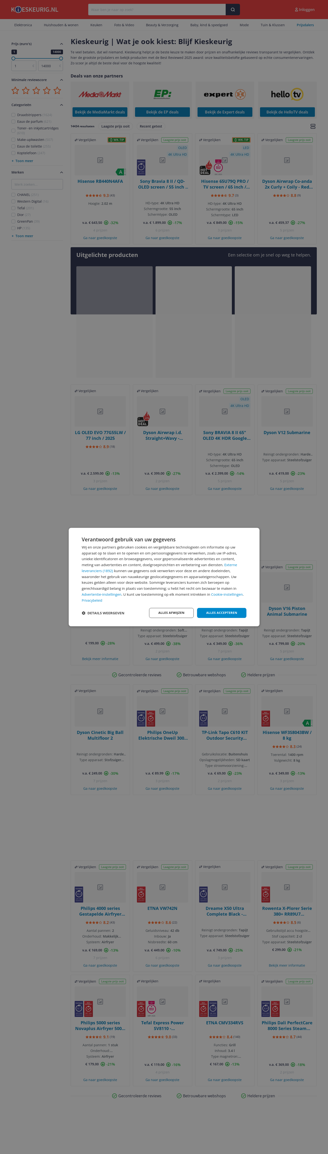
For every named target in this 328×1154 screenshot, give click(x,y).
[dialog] (164, 577)
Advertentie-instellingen (101, 594)
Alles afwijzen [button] (168, 612)
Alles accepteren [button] (220, 612)
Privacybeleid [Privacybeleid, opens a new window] (93, 599)
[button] (103, 612)
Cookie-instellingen (227, 594)
